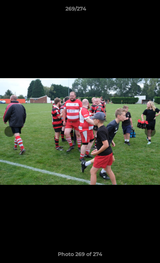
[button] (133, 10)
